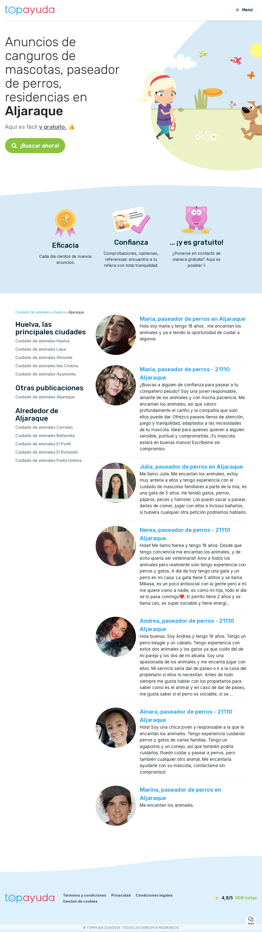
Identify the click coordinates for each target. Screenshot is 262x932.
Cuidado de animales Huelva (42, 340)
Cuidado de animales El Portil (43, 443)
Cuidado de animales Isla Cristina (46, 365)
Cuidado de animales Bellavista (45, 435)
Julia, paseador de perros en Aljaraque (191, 466)
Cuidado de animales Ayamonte (45, 374)
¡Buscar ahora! (35, 145)
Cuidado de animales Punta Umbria (48, 460)
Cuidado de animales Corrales (44, 427)
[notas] (230, 898)
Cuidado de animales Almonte (43, 357)
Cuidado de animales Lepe (40, 349)
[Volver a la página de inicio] (30, 10)
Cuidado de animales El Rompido (46, 452)
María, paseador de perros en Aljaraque (192, 319)
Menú (244, 10)
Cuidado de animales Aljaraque (45, 396)
